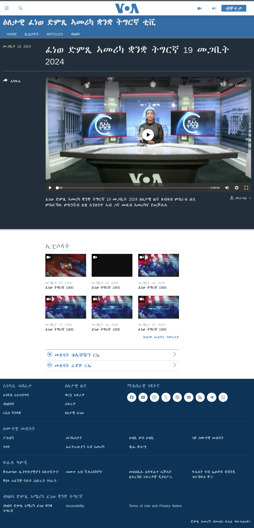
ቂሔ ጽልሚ (138, 447)
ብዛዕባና (8, 404)
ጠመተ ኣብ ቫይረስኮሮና (84, 472)
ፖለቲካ (8, 438)
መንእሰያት (74, 438)
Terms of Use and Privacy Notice (155, 506)
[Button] (12, 82)
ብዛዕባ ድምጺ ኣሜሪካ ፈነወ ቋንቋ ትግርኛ (27, 508)
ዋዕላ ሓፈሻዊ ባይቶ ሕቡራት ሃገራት (30, 481)
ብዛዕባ (75, 34)
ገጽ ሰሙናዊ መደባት (208, 438)
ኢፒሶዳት (32, 34)
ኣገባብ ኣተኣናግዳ (16, 395)
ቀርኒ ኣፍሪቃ (74, 395)
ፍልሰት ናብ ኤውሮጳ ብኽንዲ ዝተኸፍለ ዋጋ (213, 474)
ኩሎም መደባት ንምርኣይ (161, 337)
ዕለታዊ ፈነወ (74, 413)
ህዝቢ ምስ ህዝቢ (141, 438)
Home (12, 34)
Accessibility (75, 506)
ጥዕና (6, 447)
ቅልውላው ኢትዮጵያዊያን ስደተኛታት (31, 472)
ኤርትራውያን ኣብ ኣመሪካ (85, 447)
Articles (55, 34)
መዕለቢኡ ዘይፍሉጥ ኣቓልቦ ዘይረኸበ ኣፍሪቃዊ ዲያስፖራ (150, 474)
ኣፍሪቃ (70, 404)
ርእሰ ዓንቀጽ (12, 413)
